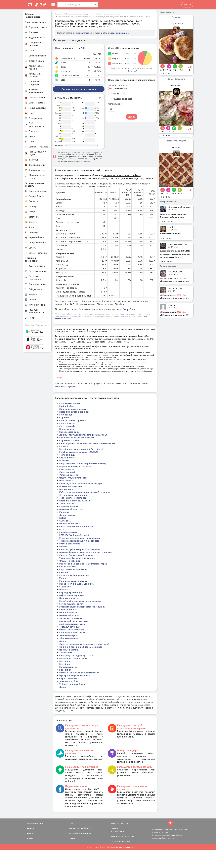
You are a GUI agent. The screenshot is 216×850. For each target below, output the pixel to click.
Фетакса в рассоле (68, 475)
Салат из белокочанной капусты (76, 555)
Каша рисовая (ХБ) (68, 532)
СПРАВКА (114, 828)
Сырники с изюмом (69, 440)
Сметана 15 (65, 520)
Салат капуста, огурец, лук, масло (76, 655)
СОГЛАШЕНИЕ (116, 841)
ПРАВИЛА (126, 841)
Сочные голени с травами (72, 420)
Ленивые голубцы (68, 681)
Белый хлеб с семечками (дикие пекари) (80, 601)
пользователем (81, 33)
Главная (58, 14)
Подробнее (129, 309)
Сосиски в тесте (67, 457)
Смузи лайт (65, 586)
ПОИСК (72, 823)
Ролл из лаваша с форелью (73, 581)
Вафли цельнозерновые (71, 595)
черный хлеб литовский (72, 629)
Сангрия (63, 572)
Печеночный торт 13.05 (71, 509)
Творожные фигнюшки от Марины (77, 558)
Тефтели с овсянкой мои (72, 684)
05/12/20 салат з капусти (71, 603)
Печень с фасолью (68, 649)
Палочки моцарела (69, 598)
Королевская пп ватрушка (72, 632)
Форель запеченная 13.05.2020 (75, 466)
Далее (131, 116)
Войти (187, 4)
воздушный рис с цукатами (73, 621)
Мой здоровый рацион (116, 33)
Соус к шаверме (67, 469)
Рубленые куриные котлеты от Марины (79, 538)
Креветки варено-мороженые (74, 575)
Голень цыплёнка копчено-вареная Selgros (81, 483)
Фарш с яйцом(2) (68, 678)
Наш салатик (66, 480)
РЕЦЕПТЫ (31, 828)
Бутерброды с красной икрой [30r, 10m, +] (81, 449)
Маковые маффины (69, 432)
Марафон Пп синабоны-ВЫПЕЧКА (76, 583)
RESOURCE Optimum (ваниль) (74, 535)
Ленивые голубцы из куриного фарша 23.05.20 (83, 434)
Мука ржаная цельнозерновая (74, 675)
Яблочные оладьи (68, 638)
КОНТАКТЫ (129, 836)
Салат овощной (67, 472)
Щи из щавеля (66, 429)
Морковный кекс (68, 667)
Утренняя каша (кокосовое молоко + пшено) (82, 606)
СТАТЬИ (30, 838)
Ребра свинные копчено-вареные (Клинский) (82, 463)
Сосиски (63, 446)
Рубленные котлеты (69, 543)
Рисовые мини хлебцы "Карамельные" (79, 672)
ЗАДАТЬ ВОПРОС (117, 836)
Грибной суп (66, 414)
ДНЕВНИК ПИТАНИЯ (35, 823)
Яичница (64, 546)
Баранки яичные (68, 609)
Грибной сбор (66, 406)
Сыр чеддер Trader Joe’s (71, 592)
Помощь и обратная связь (37, 325)
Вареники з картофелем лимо (74, 500)
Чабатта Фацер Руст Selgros (73, 477)
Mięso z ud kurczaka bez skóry (74, 411)
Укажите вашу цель (117, 85)
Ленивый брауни (68, 635)
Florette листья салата (70, 486)
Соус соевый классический (73, 569)
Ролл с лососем (67, 423)
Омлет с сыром (67, 515)
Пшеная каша (66, 489)
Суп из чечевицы (68, 566)
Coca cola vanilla (67, 426)
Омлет (62, 641)
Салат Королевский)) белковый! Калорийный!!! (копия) (87, 443)
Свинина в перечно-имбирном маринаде (80, 646)
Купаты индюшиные (69, 403)
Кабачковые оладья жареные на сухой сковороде (85, 492)
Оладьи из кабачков (69, 561)
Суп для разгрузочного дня (73, 495)
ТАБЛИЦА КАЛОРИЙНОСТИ (79, 828)
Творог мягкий (67, 503)
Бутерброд (64, 661)
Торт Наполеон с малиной (73, 497)
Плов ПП (63, 589)
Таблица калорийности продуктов (78, 14)
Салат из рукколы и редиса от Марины (79, 549)
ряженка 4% (65, 669)
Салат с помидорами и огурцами (76, 526)
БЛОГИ (30, 833)
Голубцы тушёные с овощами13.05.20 (78, 452)
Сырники (64, 417)
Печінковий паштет (69, 615)
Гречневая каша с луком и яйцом (76, 437)
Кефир (62, 518)
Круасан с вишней (68, 506)
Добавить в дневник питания (78, 89)
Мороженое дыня (68, 612)
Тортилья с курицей (69, 626)
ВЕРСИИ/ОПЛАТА (117, 831)
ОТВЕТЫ (72, 838)
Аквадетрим (65, 652)
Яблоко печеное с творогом (73, 409)
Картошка (64, 512)
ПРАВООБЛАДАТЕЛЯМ (119, 823)
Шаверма (64, 460)
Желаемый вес (115, 104)
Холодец (63, 578)
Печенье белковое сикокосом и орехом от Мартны (85, 552)
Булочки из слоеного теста (73, 658)
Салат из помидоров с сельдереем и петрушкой (84, 644)
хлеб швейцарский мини (72, 624)
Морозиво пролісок (69, 523)
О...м (61, 529)
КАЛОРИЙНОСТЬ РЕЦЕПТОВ (80, 833)
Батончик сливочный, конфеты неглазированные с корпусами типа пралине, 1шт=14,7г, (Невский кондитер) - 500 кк (104, 17)
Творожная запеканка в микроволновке (79, 540)
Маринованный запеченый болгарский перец (83, 563)
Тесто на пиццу (67, 454)
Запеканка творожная (70, 618)
